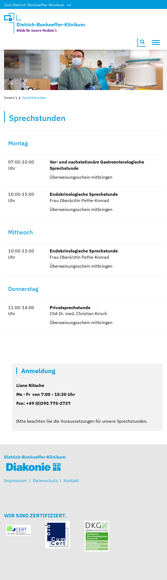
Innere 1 (10, 97)
